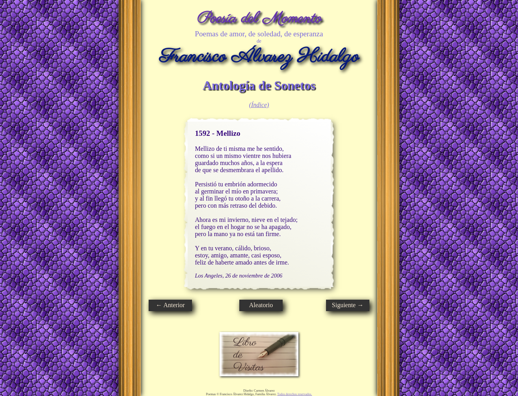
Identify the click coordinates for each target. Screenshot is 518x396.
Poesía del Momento (259, 19)
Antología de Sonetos (259, 85)
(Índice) (259, 104)
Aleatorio (261, 305)
